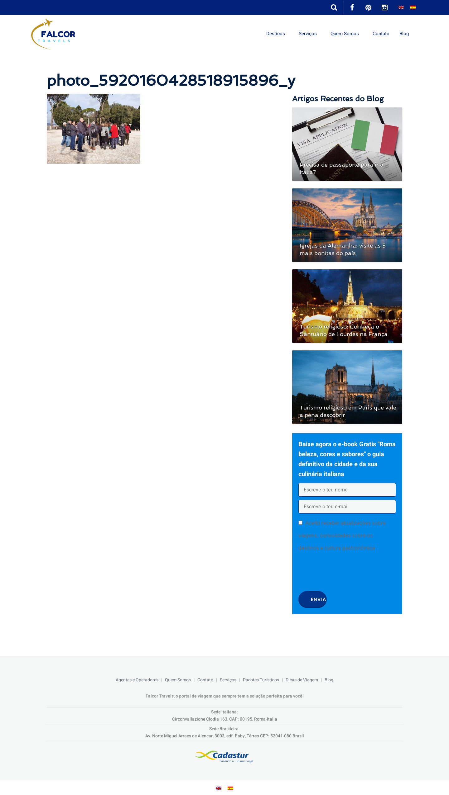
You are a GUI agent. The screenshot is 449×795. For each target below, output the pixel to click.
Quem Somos (343, 33)
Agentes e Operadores (137, 680)
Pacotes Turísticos (261, 680)
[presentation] (345, 573)
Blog (404, 33)
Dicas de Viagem (302, 680)
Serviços (304, 33)
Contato (380, 33)
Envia (318, 599)
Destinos (271, 33)
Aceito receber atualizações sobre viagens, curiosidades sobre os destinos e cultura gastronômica (342, 535)
